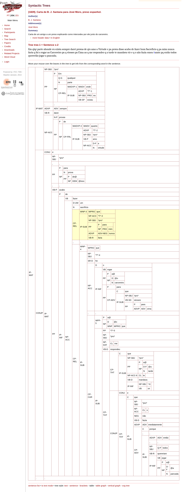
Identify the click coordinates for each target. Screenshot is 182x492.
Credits (7, 46)
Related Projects (11, 53)
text (66, 486)
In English (55, 38)
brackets (83, 486)
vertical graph (114, 486)
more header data (40, 38)
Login (6, 62)
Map (6, 36)
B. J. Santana (34, 20)
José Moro (33, 27)
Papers (7, 43)
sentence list (34, 486)
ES (17, 15)
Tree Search (10, 39)
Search (7, 29)
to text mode (47, 486)
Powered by (12, 72)
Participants (9, 32)
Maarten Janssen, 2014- (12, 75)
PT (8, 15)
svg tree (126, 486)
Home (7, 25)
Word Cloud (9, 57)
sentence (74, 486)
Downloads (9, 50)
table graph (101, 486)
